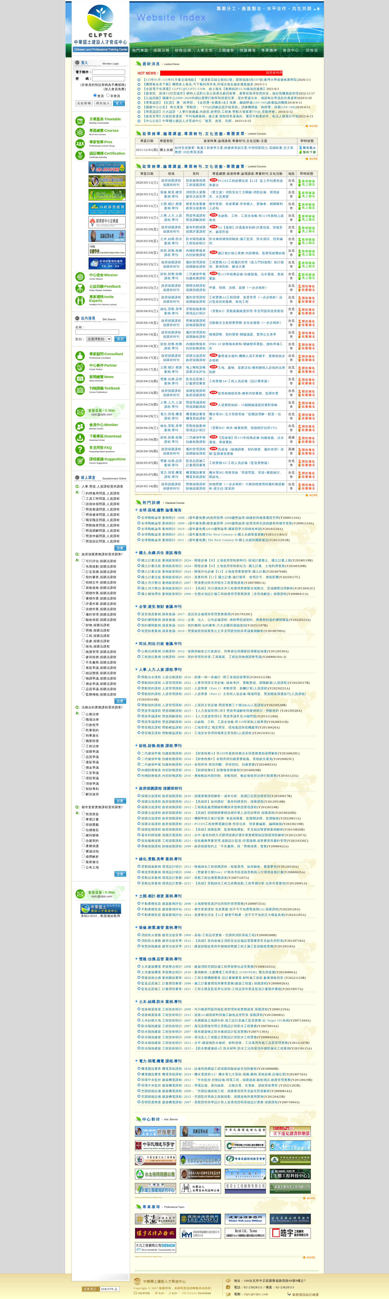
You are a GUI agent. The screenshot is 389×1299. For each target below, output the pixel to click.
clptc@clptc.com (256, 1294)
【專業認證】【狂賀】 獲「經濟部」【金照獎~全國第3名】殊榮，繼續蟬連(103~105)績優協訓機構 (215, 102)
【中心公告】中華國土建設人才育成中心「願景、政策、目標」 (189, 121)
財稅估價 (183, 50)
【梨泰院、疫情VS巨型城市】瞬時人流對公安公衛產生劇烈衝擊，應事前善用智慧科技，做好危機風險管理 (221, 93)
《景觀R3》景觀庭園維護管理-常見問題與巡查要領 (246, 311)
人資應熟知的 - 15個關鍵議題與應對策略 (248, 405)
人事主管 (205, 50)
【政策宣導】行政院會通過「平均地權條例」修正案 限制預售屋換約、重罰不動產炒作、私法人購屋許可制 (221, 116)
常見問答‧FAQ (102, 449)
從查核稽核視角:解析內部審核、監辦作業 (248, 393)
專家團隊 (269, 50)
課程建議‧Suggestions (107, 460)
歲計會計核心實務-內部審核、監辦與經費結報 (251, 253)
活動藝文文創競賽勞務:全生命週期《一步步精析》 (246, 322)
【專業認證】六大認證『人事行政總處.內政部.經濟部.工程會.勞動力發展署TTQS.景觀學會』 (210, 111)
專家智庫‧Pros (102, 143)
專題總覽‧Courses (104, 132)
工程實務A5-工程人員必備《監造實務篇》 (240, 463)
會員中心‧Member (103, 426)
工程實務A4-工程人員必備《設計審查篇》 (240, 381)
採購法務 (162, 50)
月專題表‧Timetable (105, 120)
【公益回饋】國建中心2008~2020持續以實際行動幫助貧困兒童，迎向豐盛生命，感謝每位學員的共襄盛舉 (220, 98)
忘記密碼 (84, 103)
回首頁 (312, 50)
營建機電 (248, 50)
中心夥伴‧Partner (103, 366)
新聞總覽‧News (101, 378)
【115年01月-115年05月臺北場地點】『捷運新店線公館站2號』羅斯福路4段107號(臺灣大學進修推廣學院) (220, 80)
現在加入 (102, 103)
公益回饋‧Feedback (105, 287)
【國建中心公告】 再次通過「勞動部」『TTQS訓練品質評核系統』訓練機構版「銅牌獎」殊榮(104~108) (219, 107)
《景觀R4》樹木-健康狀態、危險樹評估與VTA (243, 428)
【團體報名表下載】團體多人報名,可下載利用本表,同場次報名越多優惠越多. (199, 84)
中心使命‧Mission (103, 276)
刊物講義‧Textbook (104, 389)
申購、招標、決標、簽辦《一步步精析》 (238, 287)
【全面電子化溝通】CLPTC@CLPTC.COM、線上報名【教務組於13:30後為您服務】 (204, 89)
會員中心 (291, 50)
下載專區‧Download (105, 437)
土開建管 (226, 50)
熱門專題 (140, 50)
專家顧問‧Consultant (106, 355)
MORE (311, 126)
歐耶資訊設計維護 (303, 1294)
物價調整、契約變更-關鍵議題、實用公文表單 (242, 334)
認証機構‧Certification (107, 154)
